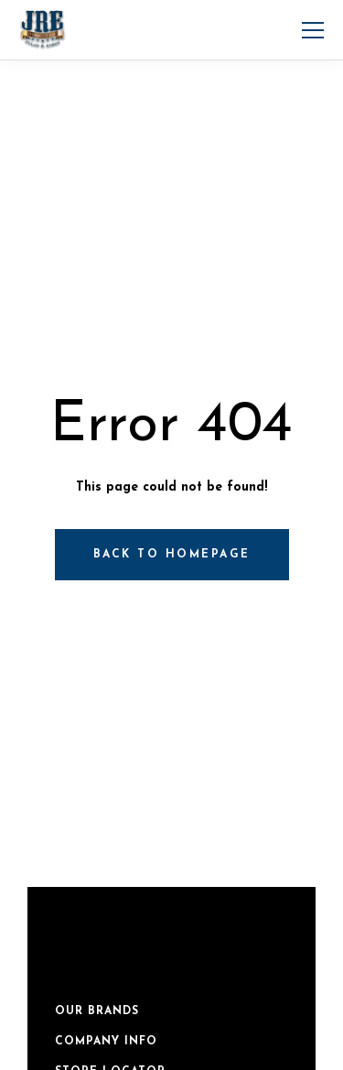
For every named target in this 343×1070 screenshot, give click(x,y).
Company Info (106, 1041)
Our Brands (97, 1011)
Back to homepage (172, 554)
